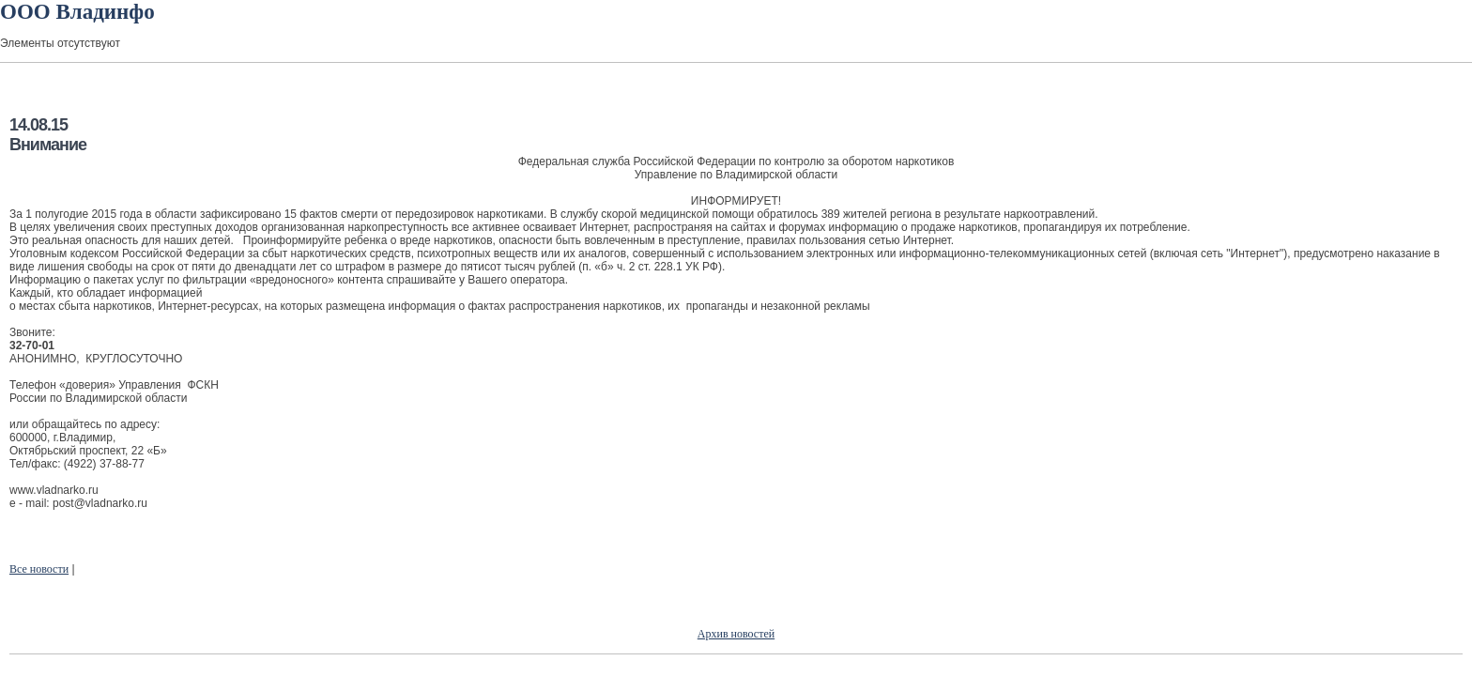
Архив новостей (736, 633)
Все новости (39, 569)
